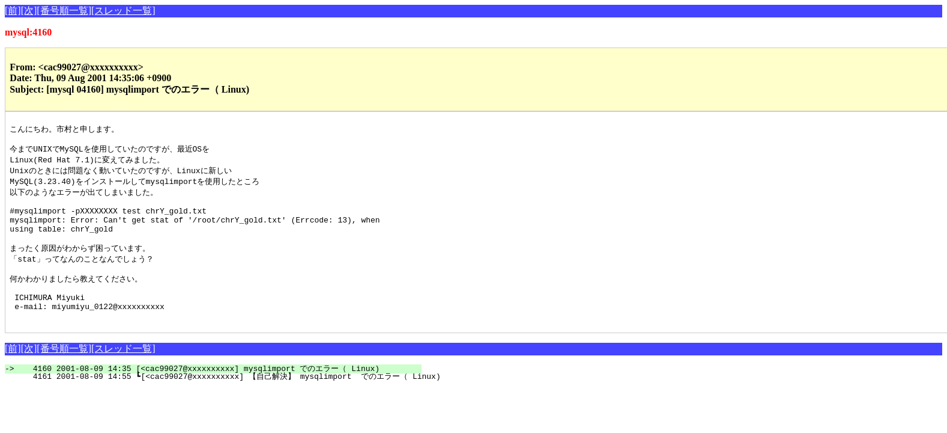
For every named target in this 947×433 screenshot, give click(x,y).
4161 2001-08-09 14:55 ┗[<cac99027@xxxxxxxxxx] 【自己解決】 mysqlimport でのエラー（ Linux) (229, 401)
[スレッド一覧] (123, 10)
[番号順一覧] (64, 10)
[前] (13, 10)
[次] (29, 10)
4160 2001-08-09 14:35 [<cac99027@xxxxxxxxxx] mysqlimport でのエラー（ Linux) (220, 393)
